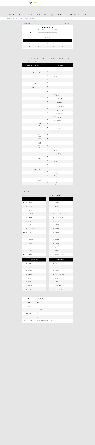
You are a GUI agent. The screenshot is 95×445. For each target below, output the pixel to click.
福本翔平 (56, 215)
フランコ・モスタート (58, 129)
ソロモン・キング (32, 259)
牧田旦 (56, 277)
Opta (71, 23)
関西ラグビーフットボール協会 (75, 394)
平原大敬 (39, 198)
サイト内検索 (86, 9)
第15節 (26, 18)
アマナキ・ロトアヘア (59, 141)
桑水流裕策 (30, 244)
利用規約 (38, 434)
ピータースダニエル (58, 110)
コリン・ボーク (58, 185)
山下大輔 (39, 170)
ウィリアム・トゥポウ (36, 114)
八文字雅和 (39, 154)
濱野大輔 (55, 139)
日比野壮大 (39, 165)
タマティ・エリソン (58, 183)
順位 (45, 15)
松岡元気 (39, 174)
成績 (52, 15)
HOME (8, 18)
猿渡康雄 (39, 166)
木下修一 (39, 176)
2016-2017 (17, 18)
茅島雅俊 (39, 169)
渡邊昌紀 (57, 281)
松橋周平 (55, 213)
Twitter (71, 9)
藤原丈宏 (56, 203)
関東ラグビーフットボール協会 (75, 388)
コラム (86, 15)
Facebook (75, 9)
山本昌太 (55, 206)
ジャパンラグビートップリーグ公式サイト (15, 10)
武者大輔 (57, 255)
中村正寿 (56, 207)
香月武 (39, 187)
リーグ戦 (21, 18)
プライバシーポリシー (47, 434)
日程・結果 (11, 15)
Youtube (79, 9)
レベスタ (51, 29)
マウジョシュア (58, 148)
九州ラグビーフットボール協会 (75, 400)
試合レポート (27, 23)
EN (83, 10)
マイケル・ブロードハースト (61, 244)
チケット (21, 15)
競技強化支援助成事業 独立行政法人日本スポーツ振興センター (75, 422)
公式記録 (67, 23)
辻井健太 (55, 202)
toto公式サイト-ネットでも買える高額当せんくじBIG (75, 416)
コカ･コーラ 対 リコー (32, 18)
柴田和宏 (55, 124)
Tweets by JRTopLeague (49, 380)
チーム (38, 15)
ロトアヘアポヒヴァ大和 (59, 137)
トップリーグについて (73, 15)
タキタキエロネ (38, 200)
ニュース (30, 15)
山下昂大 (39, 209)
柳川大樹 (55, 181)
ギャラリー (60, 15)
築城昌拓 (39, 155)
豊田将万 (30, 248)
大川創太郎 (57, 126)
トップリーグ (19, 380)
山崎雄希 (30, 274)
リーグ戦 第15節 (47, 27)
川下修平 (39, 178)
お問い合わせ (56, 434)
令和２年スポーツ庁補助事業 (75, 428)
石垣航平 (30, 281)
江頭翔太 (39, 189)
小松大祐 (55, 107)
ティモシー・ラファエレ (36, 99)
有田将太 (39, 211)
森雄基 (55, 146)
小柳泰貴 (39, 172)
